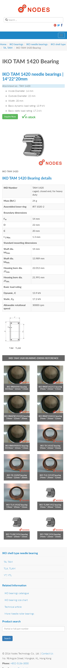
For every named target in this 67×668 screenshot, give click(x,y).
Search (7, 638)
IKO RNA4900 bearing (17, 387)
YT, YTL (8, 575)
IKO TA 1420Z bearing (17, 475)
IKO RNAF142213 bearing (50, 387)
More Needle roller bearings (19, 613)
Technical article (13, 606)
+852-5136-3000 (19, 663)
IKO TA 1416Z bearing (50, 445)
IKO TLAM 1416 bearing (17, 534)
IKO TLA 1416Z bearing (16, 504)
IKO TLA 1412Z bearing (50, 475)
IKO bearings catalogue (17, 593)
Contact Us (47, 653)
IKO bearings (16, 44)
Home (3, 44)
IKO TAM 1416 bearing (50, 534)
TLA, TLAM (9, 568)
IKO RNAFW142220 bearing (17, 416)
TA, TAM (7, 47)
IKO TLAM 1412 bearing (50, 504)
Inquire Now (10, 116)
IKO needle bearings (37, 44)
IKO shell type (58, 44)
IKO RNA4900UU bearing (16, 445)
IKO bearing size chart (16, 599)
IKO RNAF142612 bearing (50, 416)
